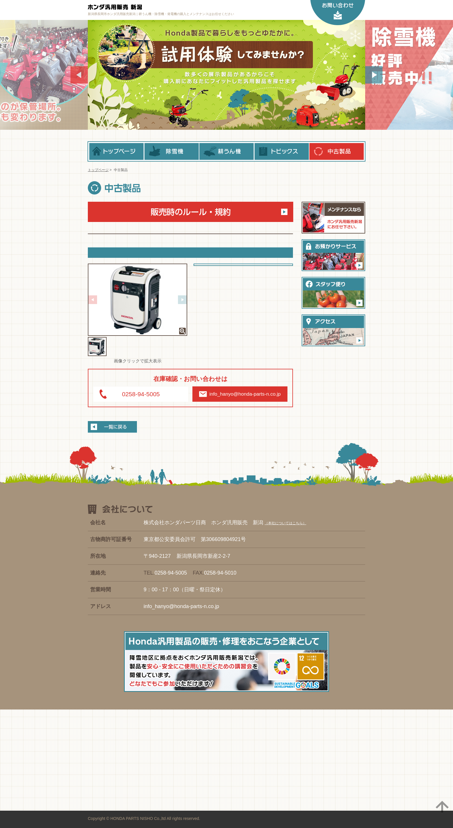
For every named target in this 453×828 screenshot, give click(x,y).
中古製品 (336, 151)
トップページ (116, 151)
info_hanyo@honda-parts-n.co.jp (245, 394)
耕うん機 (226, 151)
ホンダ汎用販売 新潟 (146, 7)
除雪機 (171, 151)
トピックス (282, 151)
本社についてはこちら (285, 523)
